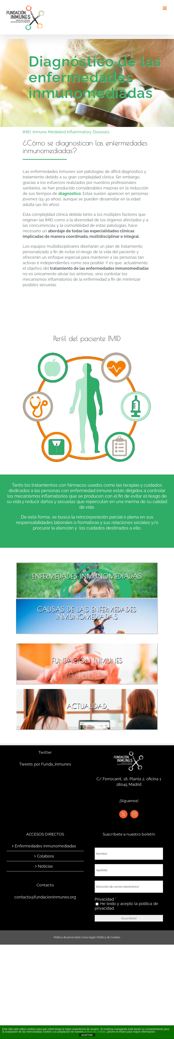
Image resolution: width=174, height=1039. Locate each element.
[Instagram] (134, 814)
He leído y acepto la (126, 906)
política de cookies (95, 1031)
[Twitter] (123, 814)
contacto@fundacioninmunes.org (45, 897)
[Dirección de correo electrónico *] (129, 887)
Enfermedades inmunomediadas (45, 846)
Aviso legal (88, 937)
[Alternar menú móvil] (165, 8)
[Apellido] (129, 870)
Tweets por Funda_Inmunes (45, 764)
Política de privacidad (67, 937)
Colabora (45, 856)
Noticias (45, 866)
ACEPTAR (87, 1035)
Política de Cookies (108, 937)
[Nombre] (129, 854)
